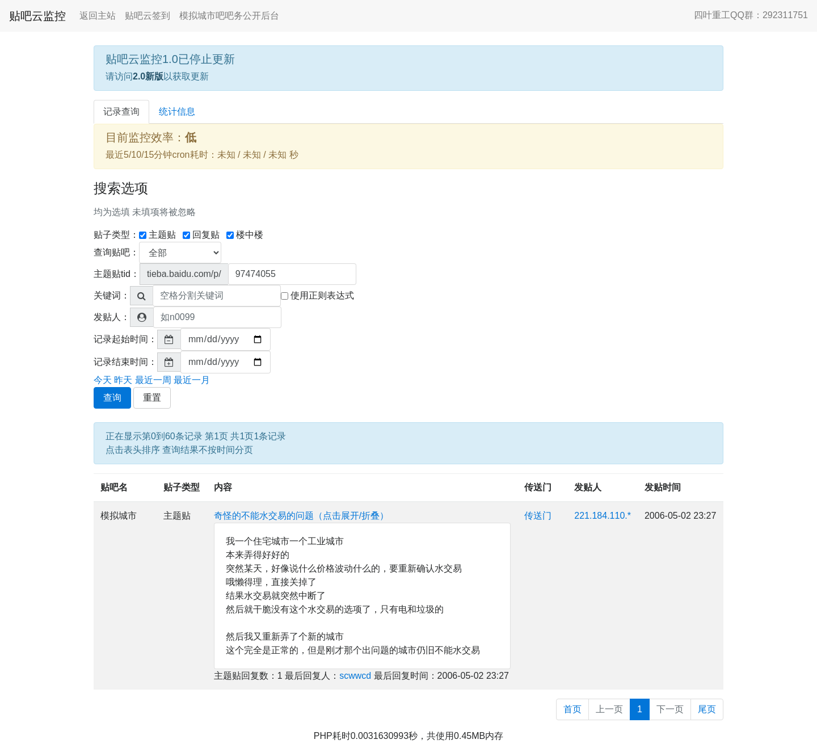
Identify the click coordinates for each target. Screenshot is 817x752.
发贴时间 (663, 487)
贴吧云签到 (147, 15)
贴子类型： (116, 235)
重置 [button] (152, 397)
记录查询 (121, 111)
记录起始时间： (125, 339)
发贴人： (112, 317)
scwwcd (355, 675)
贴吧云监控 (37, 16)
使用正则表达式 (317, 295)
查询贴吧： (116, 252)
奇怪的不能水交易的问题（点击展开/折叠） (301, 515)
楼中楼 (244, 235)
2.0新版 (148, 76)
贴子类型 (181, 487)
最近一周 (153, 380)
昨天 (123, 380)
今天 (103, 380)
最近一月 (192, 380)
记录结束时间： (125, 362)
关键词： (112, 295)
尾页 (707, 709)
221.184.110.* (602, 515)
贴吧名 (114, 487)
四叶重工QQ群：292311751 (751, 15)
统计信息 (177, 111)
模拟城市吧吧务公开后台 (229, 15)
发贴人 (587, 487)
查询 (112, 397)
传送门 (537, 487)
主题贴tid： (117, 274)
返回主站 (97, 15)
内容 (223, 487)
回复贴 (201, 235)
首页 (572, 709)
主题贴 (157, 235)
